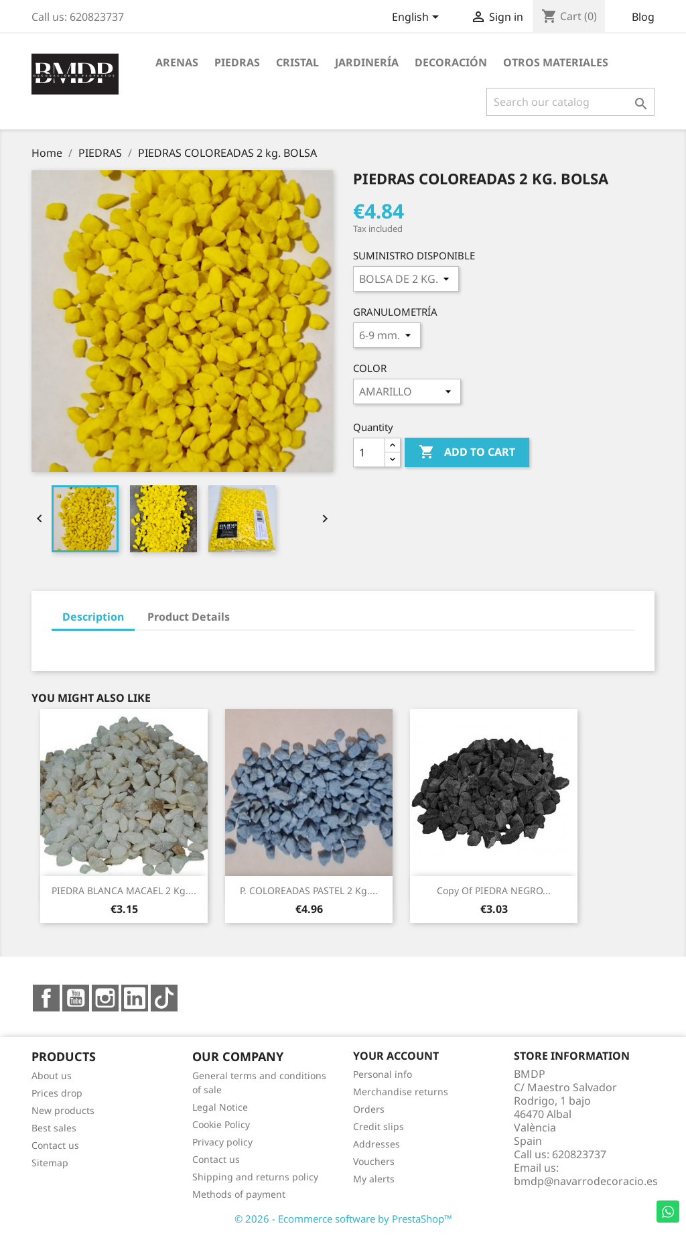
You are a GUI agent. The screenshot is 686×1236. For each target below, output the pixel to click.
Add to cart (467, 452)
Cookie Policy (221, 1124)
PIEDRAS (237, 62)
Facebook (46, 998)
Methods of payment (238, 1194)
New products (62, 1110)
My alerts (374, 1178)
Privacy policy (222, 1141)
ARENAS (176, 62)
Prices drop (56, 1093)
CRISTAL (297, 62)
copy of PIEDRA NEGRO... (494, 890)
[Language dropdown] (417, 18)
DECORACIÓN (451, 62)
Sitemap (49, 1162)
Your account (396, 1055)
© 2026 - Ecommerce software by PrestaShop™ (343, 1218)
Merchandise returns (400, 1091)
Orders (369, 1109)
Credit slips (378, 1126)
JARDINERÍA (367, 62)
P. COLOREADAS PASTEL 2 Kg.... (309, 890)
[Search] (570, 102)
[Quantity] (369, 452)
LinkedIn (134, 998)
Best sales (53, 1127)
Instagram (105, 998)
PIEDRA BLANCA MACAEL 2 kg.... (124, 890)
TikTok (164, 998)
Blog (643, 16)
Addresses (376, 1143)
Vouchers (374, 1161)
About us (51, 1075)
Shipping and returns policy (255, 1176)
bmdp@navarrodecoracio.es (586, 1181)
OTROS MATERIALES (555, 62)
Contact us (55, 1145)
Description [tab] (93, 616)
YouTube (75, 998)
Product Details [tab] (188, 616)
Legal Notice (220, 1107)
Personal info (382, 1074)
